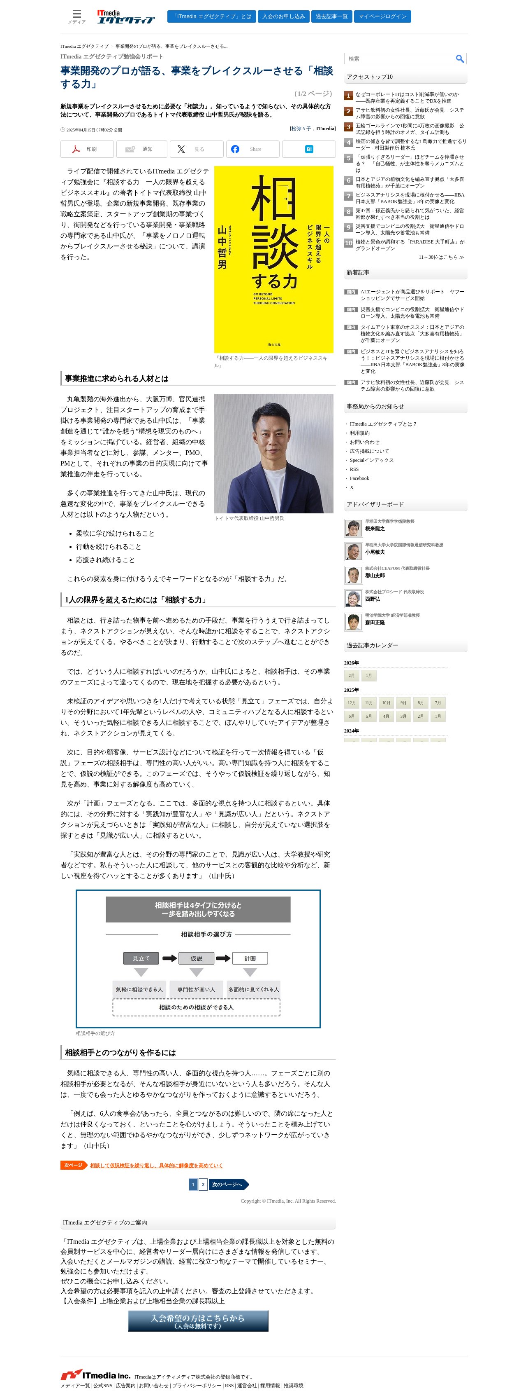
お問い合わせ (365, 442)
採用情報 (270, 1385)
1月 (369, 675)
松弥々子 (301, 128)
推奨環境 (293, 1385)
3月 (404, 716)
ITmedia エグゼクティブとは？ (383, 424)
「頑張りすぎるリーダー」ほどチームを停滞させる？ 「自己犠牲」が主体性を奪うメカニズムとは (410, 163)
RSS (354, 469)
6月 (352, 716)
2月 (352, 675)
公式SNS (102, 1385)
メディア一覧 (75, 1385)
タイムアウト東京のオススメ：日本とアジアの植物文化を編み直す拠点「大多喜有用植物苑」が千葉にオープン (412, 333)
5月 (369, 716)
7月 (438, 702)
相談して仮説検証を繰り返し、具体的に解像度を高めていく (156, 1165)
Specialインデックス (372, 460)
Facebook (359, 478)
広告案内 (126, 1385)
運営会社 (247, 1385)
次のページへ (227, 1184)
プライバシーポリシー (197, 1385)
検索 (460, 58)
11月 (369, 702)
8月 (421, 702)
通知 (148, 149)
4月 (386, 716)
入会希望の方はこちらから (198, 1321)
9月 (404, 702)
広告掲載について (369, 451)
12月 (352, 702)
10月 (386, 702)
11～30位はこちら (438, 257)
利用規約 (360, 433)
